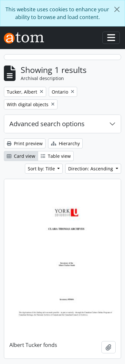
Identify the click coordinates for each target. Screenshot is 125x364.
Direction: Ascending (91, 169)
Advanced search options (47, 123)
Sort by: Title (42, 169)
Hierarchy (65, 143)
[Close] (117, 9)
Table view (56, 156)
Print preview (25, 143)
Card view (21, 156)
